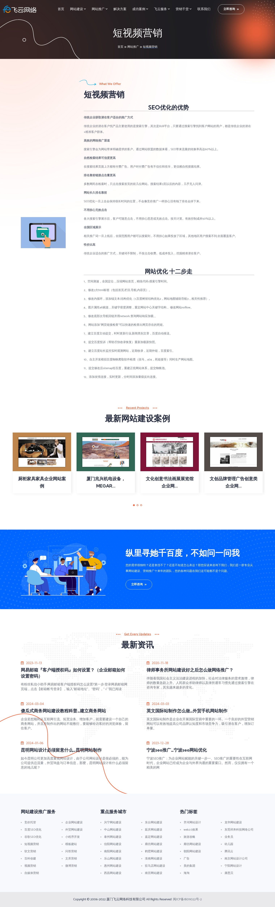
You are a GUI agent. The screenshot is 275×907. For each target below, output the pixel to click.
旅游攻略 (189, 837)
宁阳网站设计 (233, 865)
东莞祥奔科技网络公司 (239, 829)
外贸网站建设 (74, 829)
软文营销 (30, 851)
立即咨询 (231, 9)
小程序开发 (72, 837)
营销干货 (182, 9)
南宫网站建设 (153, 873)
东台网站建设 (153, 822)
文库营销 (71, 858)
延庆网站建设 (153, 829)
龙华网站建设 (233, 822)
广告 (186, 858)
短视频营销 (150, 46)
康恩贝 (229, 873)
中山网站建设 (112, 829)
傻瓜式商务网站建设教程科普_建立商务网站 (63, 710)
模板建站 (71, 844)
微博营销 (71, 865)
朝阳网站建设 (192, 851)
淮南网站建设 (153, 858)
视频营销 (30, 865)
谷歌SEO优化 (32, 837)
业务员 (229, 837)
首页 (61, 9)
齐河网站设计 (192, 822)
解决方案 (119, 9)
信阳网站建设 (112, 844)
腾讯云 (229, 851)
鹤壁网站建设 (153, 851)
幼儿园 (229, 844)
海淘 (186, 873)
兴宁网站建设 (112, 822)
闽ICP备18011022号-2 (187, 899)
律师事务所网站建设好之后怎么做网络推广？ (190, 670)
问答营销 (71, 851)
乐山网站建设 (112, 858)
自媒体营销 (31, 873)
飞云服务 (160, 9)
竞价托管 (30, 822)
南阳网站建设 (112, 851)
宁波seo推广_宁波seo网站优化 (177, 750)
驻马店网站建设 (155, 865)
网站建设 (76, 9)
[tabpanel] (42, 463)
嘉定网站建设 (153, 837)
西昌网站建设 (112, 873)
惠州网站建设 (112, 865)
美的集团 (189, 865)
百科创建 (30, 858)
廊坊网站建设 (153, 844)
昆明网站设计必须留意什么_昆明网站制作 (61, 750)
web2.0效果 (191, 829)
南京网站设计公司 (236, 858)
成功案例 (138, 9)
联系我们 (203, 9)
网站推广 (98, 9)
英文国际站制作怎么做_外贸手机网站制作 (187, 710)
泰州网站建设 (112, 837)
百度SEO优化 (32, 829)
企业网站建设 (74, 822)
